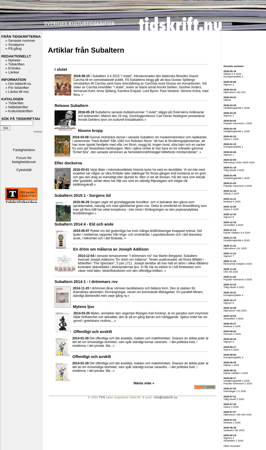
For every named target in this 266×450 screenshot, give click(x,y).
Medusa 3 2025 (231, 326)
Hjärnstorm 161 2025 (235, 248)
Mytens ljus (83, 307)
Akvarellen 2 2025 (233, 440)
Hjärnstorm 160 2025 (235, 310)
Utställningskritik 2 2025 (236, 178)
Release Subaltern (71, 105)
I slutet (61, 69)
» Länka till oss (17, 92)
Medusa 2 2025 (231, 422)
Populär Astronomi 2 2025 (237, 383)
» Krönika (12, 68)
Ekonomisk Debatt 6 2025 (237, 263)
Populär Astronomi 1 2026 (237, 123)
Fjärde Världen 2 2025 (235, 373)
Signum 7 (228, 256)
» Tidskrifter (14, 103)
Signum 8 (228, 217)
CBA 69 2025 (230, 271)
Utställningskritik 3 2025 (236, 381)
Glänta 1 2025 (231, 365)
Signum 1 (228, 154)
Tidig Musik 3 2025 (233, 287)
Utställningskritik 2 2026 (236, 108)
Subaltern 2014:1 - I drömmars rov (86, 282)
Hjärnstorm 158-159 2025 (237, 414)
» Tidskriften (14, 64)
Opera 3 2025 (231, 407)
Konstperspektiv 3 (233, 357)
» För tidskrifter (17, 88)
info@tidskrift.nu (165, 397)
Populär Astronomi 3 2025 (237, 279)
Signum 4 (228, 438)
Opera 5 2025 (231, 209)
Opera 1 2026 (231, 139)
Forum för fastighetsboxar (24, 160)
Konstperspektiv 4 (233, 295)
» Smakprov (14, 45)
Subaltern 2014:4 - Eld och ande (84, 224)
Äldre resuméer (231, 446)
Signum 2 (228, 115)
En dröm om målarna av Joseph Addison (111, 249)
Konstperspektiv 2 (233, 76)
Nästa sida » (144, 383)
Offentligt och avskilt (92, 332)
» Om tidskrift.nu (18, 84)
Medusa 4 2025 (231, 201)
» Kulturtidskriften (19, 111)
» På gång (13, 49)
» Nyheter (13, 60)
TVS (102, 397)
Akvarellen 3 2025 (233, 318)
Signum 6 (228, 303)
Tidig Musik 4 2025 (233, 170)
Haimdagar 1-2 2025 (234, 391)
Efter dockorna (68, 163)
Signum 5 (228, 341)
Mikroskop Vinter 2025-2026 (239, 162)
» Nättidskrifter (16, 107)
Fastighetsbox (24, 150)
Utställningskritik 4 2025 (236, 240)
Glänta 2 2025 (231, 193)
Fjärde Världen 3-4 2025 (236, 232)
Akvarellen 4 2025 (233, 225)
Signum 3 (228, 84)
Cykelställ (23, 170)
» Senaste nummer (20, 41)
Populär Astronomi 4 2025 (237, 186)
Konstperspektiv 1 (233, 146)
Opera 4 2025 (231, 349)
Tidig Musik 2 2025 (233, 399)
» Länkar (12, 72)
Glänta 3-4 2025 (232, 74)
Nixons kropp (90, 130)
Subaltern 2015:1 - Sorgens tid (83, 195)
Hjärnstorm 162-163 (234, 92)
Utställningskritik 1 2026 (236, 131)
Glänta (227, 100)
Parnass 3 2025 (232, 334)
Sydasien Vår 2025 (233, 430)
